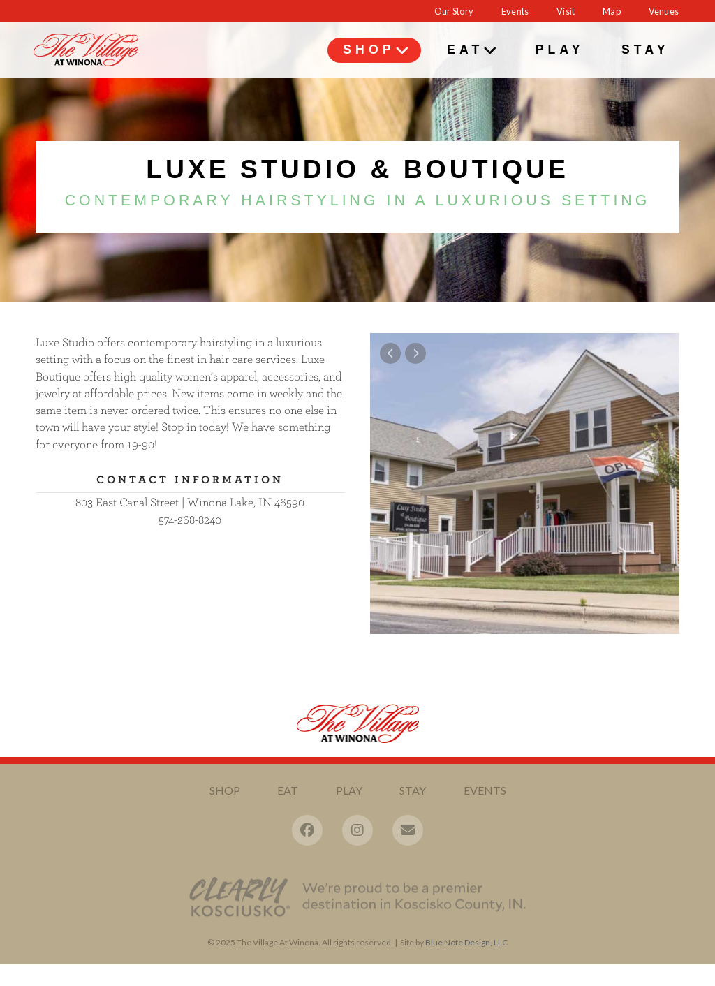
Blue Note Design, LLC (466, 950)
